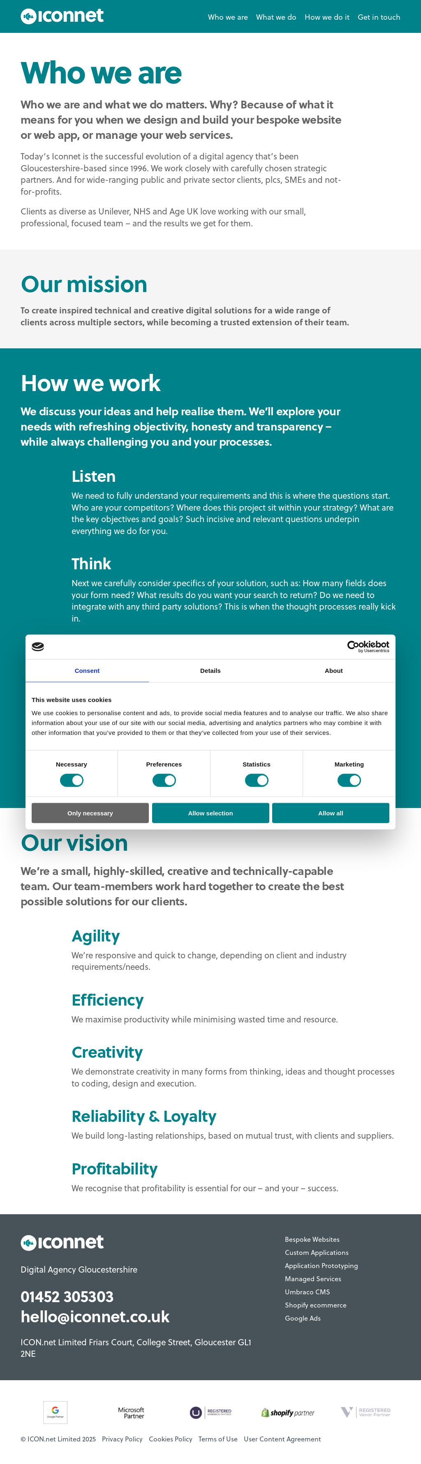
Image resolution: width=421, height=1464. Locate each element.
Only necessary (90, 812)
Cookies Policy (170, 1438)
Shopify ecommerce (316, 1305)
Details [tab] (210, 670)
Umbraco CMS (307, 1291)
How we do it (327, 16)
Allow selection (210, 812)
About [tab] (334, 670)
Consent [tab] (87, 670)
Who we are (228, 16)
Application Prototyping (321, 1265)
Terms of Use (218, 1438)
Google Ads (303, 1318)
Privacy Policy (122, 1438)
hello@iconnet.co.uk (95, 1316)
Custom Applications (317, 1252)
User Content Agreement (282, 1438)
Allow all (330, 812)
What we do (276, 16)
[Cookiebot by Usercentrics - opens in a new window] (353, 647)
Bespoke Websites (312, 1239)
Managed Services (313, 1278)
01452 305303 (67, 1295)
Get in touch (379, 16)
